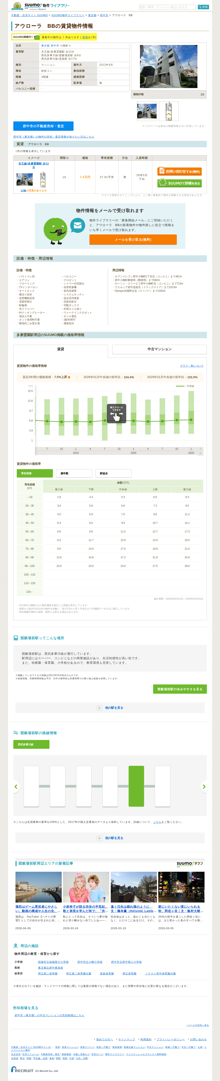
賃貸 (85, 37)
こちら (157, 822)
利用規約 (146, 1039)
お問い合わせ (198, 1039)
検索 (205, 6)
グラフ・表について (191, 365)
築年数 (64, 473)
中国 (71, 1058)
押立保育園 (130, 973)
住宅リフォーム (30, 1054)
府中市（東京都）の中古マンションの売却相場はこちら (50, 1015)
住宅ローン (97, 1054)
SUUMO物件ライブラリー (68, 15)
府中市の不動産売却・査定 (43, 126)
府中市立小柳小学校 (90, 961)
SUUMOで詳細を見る (179, 183)
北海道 (14, 1058)
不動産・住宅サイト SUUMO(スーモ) (31, 1047)
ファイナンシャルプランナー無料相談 (146, 1054)
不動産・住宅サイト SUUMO (29, 15)
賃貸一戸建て (103, 1047)
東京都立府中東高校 (50, 967)
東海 (51, 1058)
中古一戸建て (189, 1047)
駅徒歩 (104, 473)
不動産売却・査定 (50, 1054)
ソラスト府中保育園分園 (160, 973)
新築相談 (66, 1054)
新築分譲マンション (134, 1047)
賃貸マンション (70, 1047)
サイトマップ (126, 1039)
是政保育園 (107, 973)
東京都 (92, 15)
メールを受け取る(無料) (133, 239)
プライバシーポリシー (171, 1039)
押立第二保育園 (48, 973)
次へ (203, 786)
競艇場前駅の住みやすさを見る (180, 689)
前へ (16, 786)
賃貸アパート (87, 1047)
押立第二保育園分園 (78, 973)
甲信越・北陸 (40, 1058)
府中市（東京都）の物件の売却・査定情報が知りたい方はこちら (53, 136)
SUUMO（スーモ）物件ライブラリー (40, 6)
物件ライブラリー (114, 1054)
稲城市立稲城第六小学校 (53, 961)
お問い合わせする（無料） (179, 171)
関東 (29, 1058)
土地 (200, 1047)
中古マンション (155, 1047)
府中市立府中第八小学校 (126, 961)
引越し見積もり (81, 1054)
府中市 (104, 15)
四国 (65, 1058)
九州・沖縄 (82, 1058)
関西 (58, 1058)
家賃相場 (117, 1047)
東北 (22, 1058)
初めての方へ (104, 1039)
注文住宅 (16, 1054)
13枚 (23, 190)
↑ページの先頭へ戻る (197, 1025)
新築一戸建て (172, 1047)
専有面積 (26, 473)
